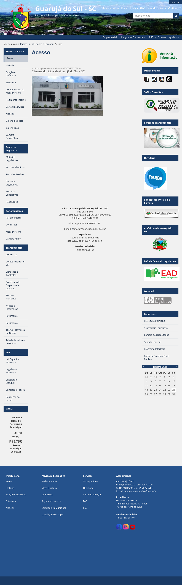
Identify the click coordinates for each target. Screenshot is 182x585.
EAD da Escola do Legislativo (160, 261)
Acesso (9, 481)
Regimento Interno (51, 501)
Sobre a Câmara (44, 44)
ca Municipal (59, 507)
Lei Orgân (47, 507)
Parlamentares (14, 210)
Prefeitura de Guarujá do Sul (158, 230)
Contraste (161, 8)
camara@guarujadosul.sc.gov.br (140, 491)
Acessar (176, 2)
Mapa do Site (112, 8)
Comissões (47, 494)
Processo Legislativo (168, 37)
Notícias (10, 507)
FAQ (85, 501)
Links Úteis (150, 314)
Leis (8, 352)
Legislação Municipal (52, 514)
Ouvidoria (149, 157)
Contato (147, 8)
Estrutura (11, 501)
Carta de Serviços (92, 494)
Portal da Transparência (157, 122)
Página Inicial (110, 37)
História (10, 488)
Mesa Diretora (49, 488)
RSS (151, 37)
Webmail (149, 291)
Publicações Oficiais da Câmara (157, 201)
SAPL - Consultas (153, 92)
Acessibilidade (131, 8)
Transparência (14, 247)
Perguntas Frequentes (132, 37)
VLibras (175, 8)
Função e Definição (16, 494)
